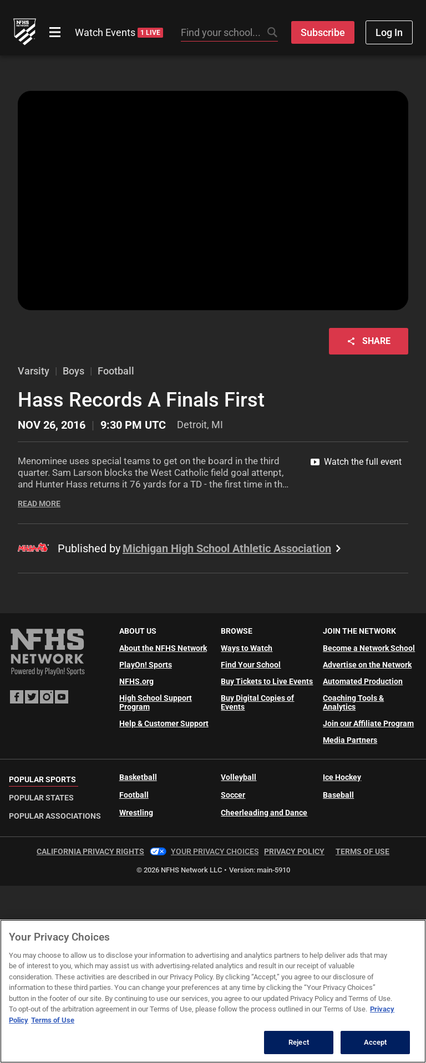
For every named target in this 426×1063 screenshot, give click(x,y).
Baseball (338, 794)
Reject (298, 1042)
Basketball (138, 777)
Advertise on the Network (367, 664)
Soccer (233, 794)
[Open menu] (55, 32)
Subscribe (323, 32)
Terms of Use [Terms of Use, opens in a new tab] (52, 1020)
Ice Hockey (342, 777)
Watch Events (119, 32)
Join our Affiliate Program (368, 723)
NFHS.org (136, 681)
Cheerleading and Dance (264, 812)
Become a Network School (369, 648)
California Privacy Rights (90, 851)
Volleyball (238, 777)
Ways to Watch (246, 648)
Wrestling (136, 812)
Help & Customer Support (164, 723)
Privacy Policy (294, 851)
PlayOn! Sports (145, 664)
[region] (213, 991)
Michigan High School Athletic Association (233, 548)
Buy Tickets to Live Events (267, 681)
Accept (375, 1042)
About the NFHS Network (163, 648)
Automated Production (363, 681)
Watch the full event (356, 461)
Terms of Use (362, 851)
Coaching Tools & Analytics (353, 702)
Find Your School (251, 664)
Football (134, 794)
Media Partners (350, 740)
